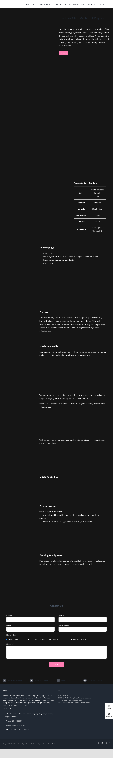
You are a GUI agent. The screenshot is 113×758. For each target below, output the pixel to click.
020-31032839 (16, 721)
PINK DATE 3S (63, 695)
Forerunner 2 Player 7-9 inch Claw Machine (74, 703)
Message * (10, 644)
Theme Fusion (52, 744)
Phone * (9, 625)
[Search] (103, 4)
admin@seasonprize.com (20, 729)
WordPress (43, 744)
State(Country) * (65, 625)
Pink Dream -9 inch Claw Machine (70, 700)
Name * (9, 616)
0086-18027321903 (18, 725)
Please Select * (11, 635)
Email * (61, 616)
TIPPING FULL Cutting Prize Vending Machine (74, 698)
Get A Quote (63, 53)
